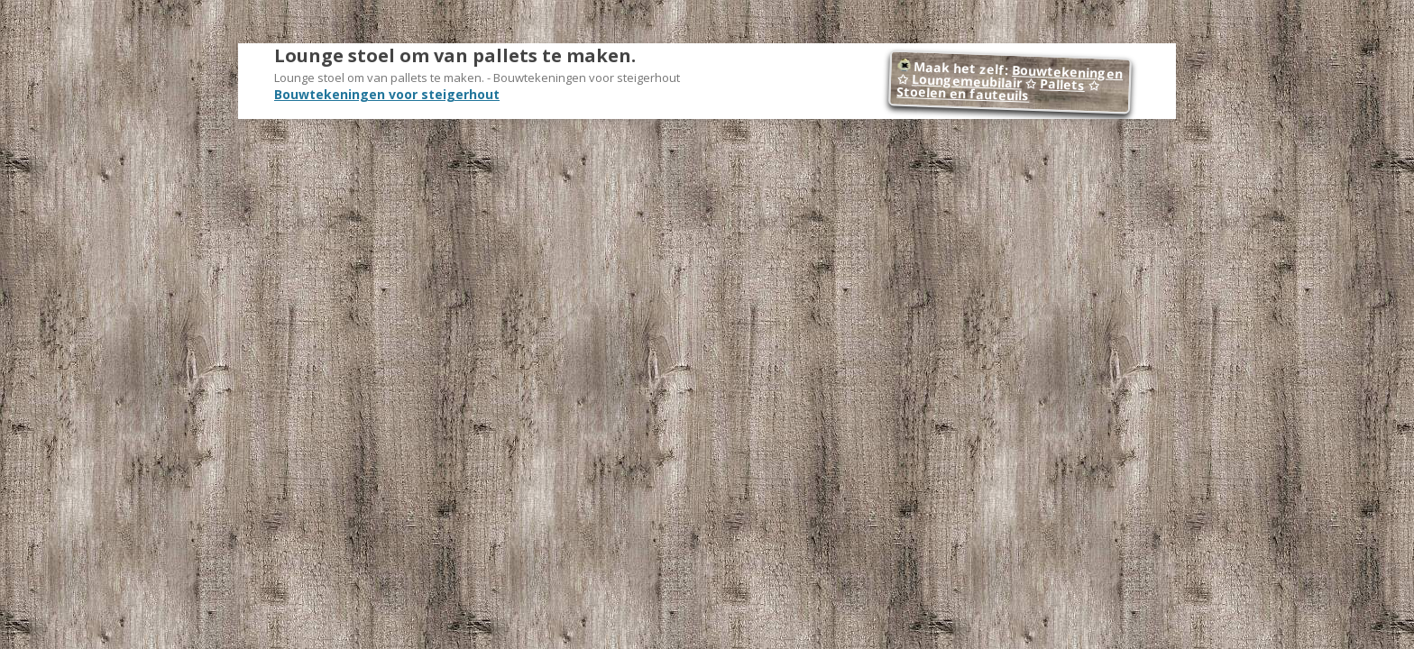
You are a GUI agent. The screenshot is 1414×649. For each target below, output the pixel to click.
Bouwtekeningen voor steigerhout (387, 94)
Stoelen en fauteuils (963, 94)
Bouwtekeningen (1068, 71)
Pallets (1063, 84)
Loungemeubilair (967, 80)
